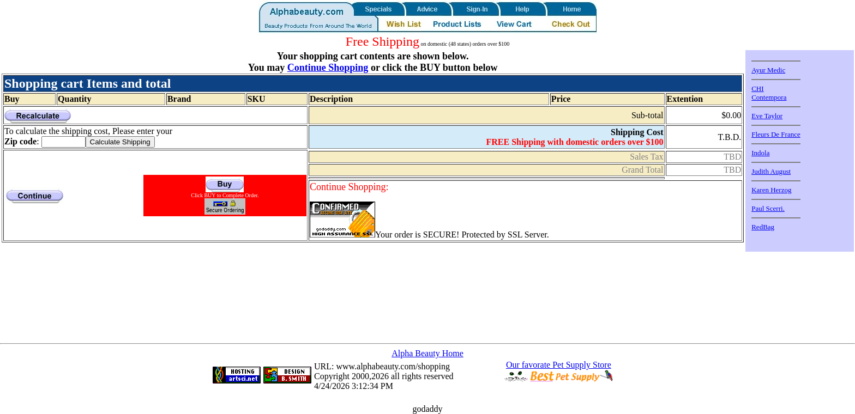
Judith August (771, 171)
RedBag (762, 227)
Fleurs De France (775, 134)
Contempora (768, 97)
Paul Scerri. (768, 208)
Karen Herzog (771, 190)
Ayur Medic (768, 70)
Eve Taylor (766, 116)
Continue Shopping (328, 67)
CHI (757, 88)
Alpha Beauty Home (427, 353)
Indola (760, 153)
